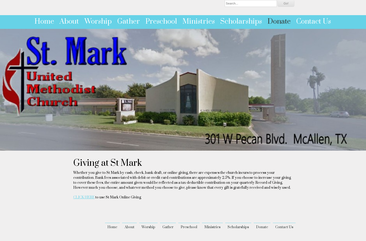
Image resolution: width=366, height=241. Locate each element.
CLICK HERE (84, 197)
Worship (98, 21)
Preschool (161, 21)
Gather (128, 21)
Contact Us (313, 21)
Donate (279, 21)
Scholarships (241, 21)
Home (44, 21)
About (69, 21)
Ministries (199, 21)
